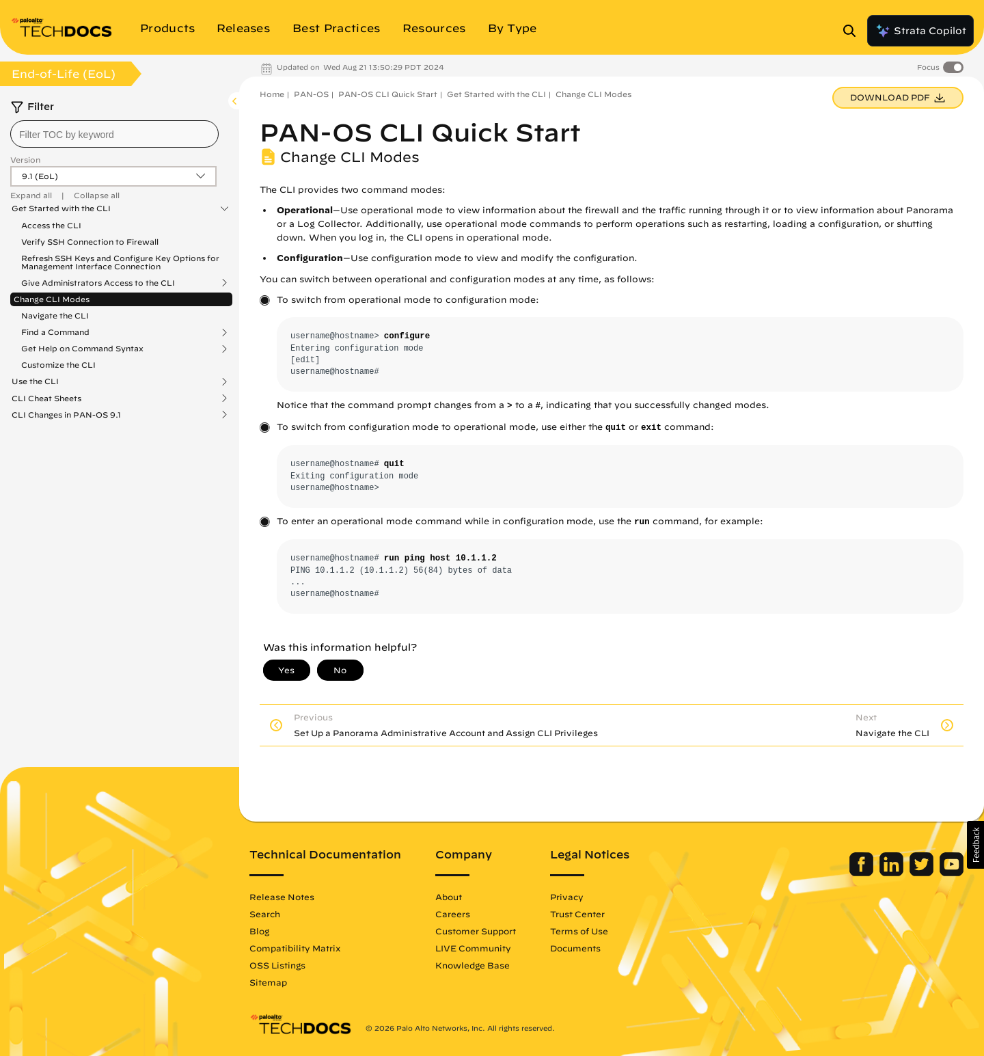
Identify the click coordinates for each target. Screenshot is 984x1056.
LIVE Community (473, 948)
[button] (975, 845)
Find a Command (55, 332)
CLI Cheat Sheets (46, 398)
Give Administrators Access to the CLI (98, 283)
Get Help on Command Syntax (82, 348)
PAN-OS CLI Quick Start (387, 94)
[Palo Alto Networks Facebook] (862, 872)
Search (264, 914)
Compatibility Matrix (294, 948)
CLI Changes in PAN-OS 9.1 (66, 415)
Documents (575, 948)
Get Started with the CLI (61, 208)
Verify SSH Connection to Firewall (90, 241)
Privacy (567, 897)
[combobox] (114, 134)
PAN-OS (311, 94)
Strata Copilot (920, 31)
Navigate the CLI (55, 315)
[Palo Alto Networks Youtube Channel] (952, 872)
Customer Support (475, 931)
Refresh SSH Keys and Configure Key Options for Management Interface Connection (120, 262)
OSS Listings (277, 965)
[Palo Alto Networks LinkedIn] (892, 872)
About (448, 897)
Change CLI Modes (52, 299)
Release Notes (281, 897)
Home (272, 94)
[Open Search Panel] (853, 31)
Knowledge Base (472, 965)
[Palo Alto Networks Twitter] (923, 872)
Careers (452, 914)
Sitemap (268, 982)
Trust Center (577, 914)
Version (25, 159)
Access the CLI (51, 225)
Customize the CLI (58, 364)
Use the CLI (35, 381)
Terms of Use (579, 931)
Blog (259, 931)
